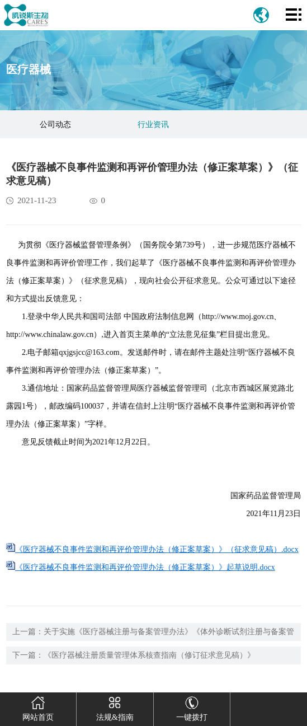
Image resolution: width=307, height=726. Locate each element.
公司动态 (55, 124)
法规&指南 (115, 707)
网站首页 (38, 707)
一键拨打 (191, 707)
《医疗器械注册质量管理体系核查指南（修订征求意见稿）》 (149, 655)
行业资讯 (153, 124)
